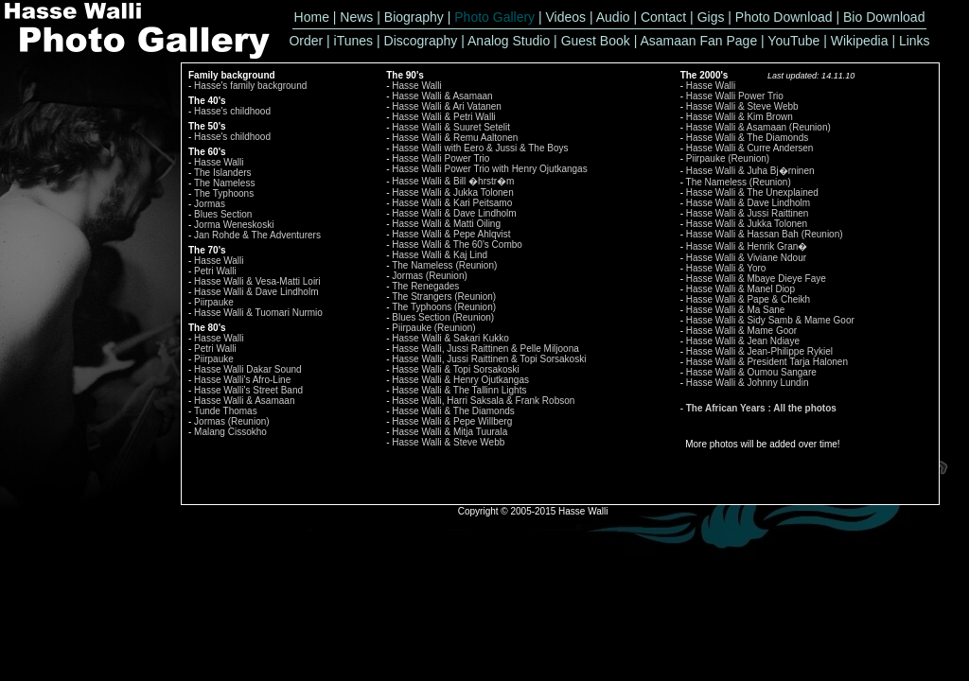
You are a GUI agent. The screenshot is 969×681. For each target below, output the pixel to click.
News (356, 17)
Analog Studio (508, 40)
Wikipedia (860, 40)
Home (311, 17)
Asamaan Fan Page (698, 40)
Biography (414, 17)
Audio (613, 17)
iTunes (354, 40)
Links (914, 40)
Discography (421, 40)
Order (306, 40)
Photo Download (784, 17)
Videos (566, 17)
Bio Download (884, 17)
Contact (663, 17)
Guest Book (595, 40)
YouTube (793, 40)
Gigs (711, 17)
